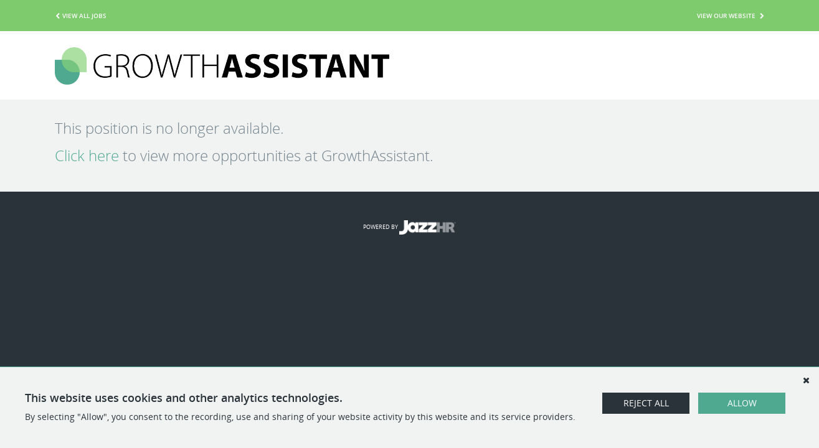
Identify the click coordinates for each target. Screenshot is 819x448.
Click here (87, 156)
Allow (742, 403)
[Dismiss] (806, 380)
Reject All (646, 403)
